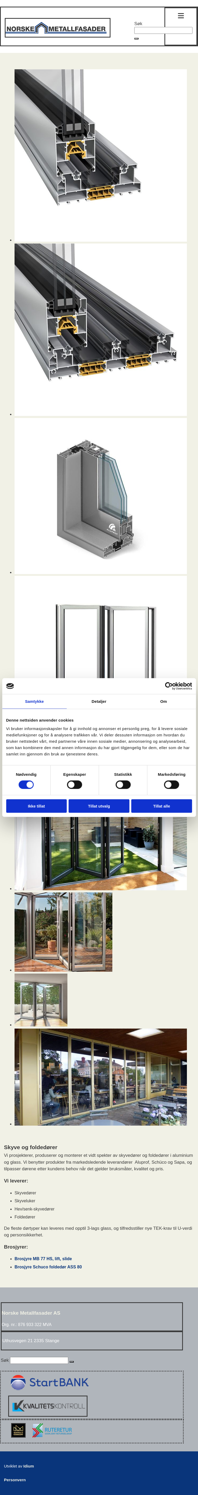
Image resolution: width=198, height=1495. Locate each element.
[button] (136, 38)
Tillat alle (161, 806)
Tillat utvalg (99, 806)
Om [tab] (163, 701)
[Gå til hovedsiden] (57, 36)
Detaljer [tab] (99, 701)
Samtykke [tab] (34, 701)
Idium (28, 1466)
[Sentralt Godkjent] (19, 1439)
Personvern (15, 1480)
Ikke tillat (36, 806)
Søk (138, 23)
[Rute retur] (51, 1439)
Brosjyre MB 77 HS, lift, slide (43, 1258)
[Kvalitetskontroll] (48, 1415)
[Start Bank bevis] (48, 1392)
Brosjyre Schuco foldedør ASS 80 (48, 1267)
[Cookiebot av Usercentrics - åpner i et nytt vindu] (169, 686)
